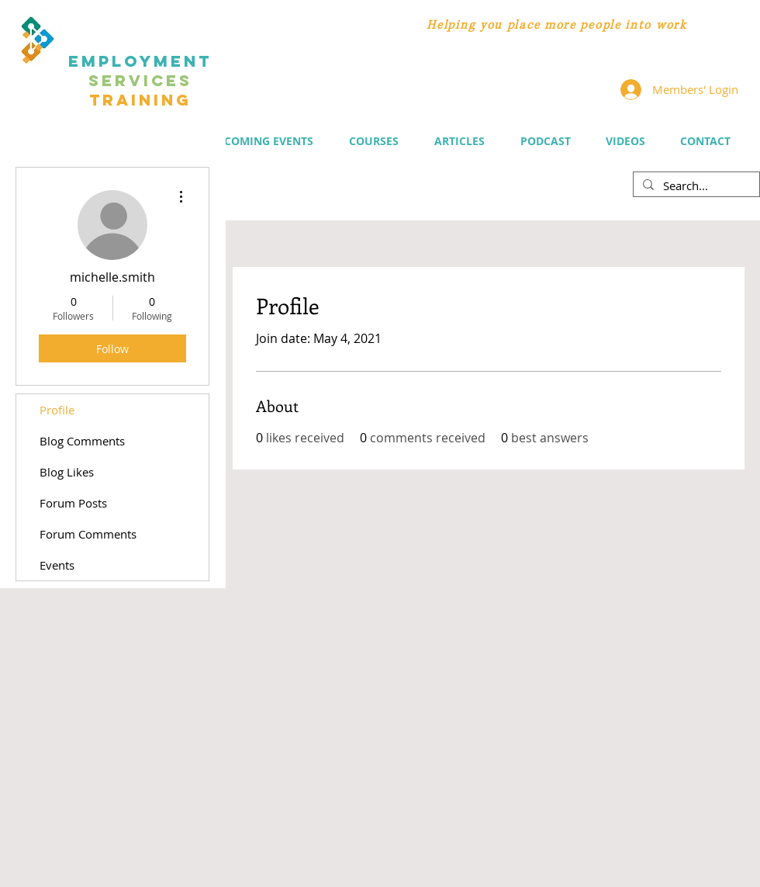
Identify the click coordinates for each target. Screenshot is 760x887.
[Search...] (695, 185)
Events (57, 565)
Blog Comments (82, 441)
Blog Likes (67, 472)
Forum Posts (73, 503)
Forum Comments (88, 534)
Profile (57, 410)
